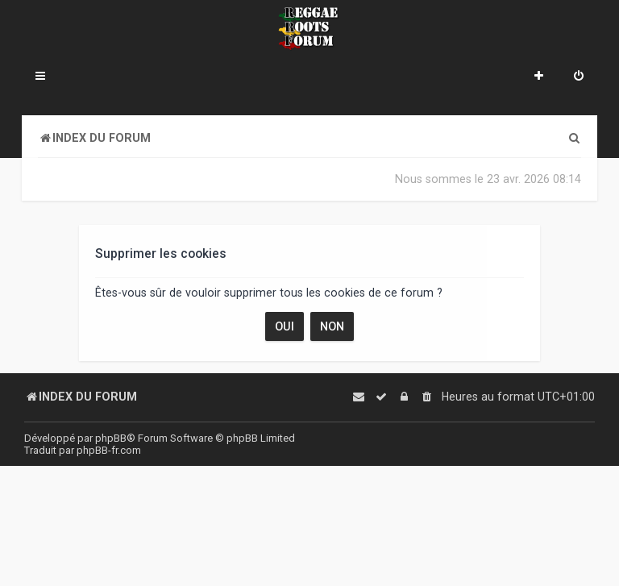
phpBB (111, 438)
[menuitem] (579, 77)
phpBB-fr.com (109, 450)
